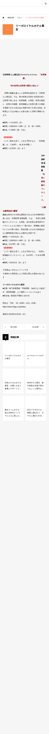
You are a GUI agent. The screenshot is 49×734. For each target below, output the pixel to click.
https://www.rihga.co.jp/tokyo (14, 307)
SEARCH (45, 3)
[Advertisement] (24, 614)
